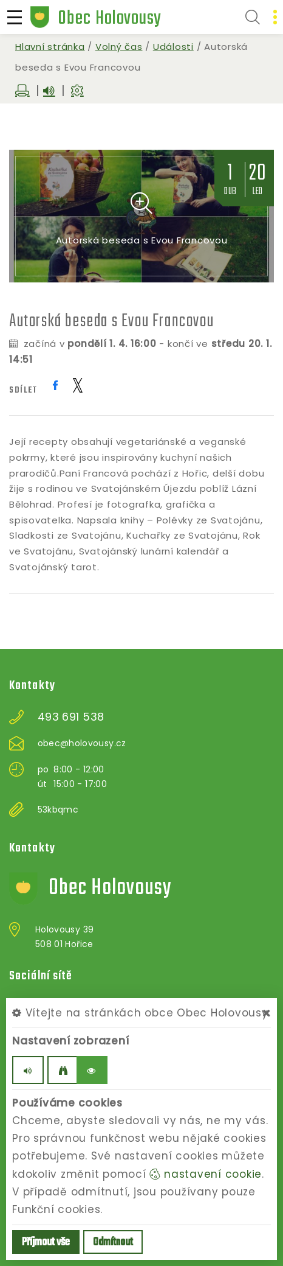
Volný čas (119, 46)
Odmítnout (113, 1242)
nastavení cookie (205, 1174)
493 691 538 (71, 717)
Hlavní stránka (50, 46)
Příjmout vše (46, 1242)
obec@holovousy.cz (82, 743)
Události (173, 46)
